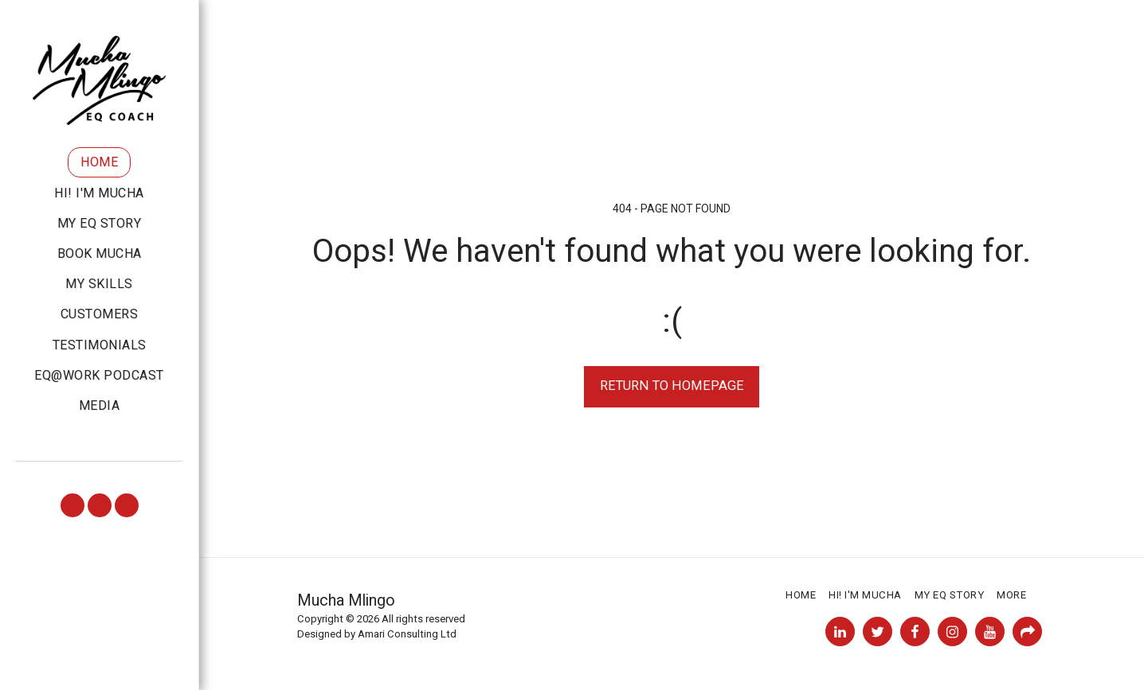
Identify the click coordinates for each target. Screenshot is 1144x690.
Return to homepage (672, 385)
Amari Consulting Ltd (407, 634)
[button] (72, 505)
